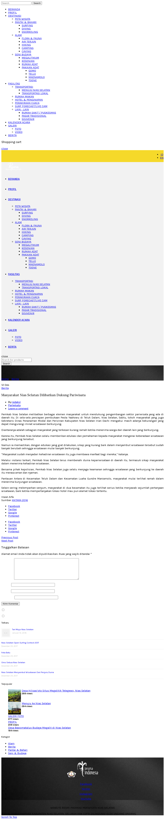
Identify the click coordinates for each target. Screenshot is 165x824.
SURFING (27, 25)
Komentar (7, 582)
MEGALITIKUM (30, 57)
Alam (11, 747)
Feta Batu (5, 656)
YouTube (86, 802)
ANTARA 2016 (20, 500)
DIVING (26, 28)
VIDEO (18, 132)
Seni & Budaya (17, 757)
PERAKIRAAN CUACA (27, 103)
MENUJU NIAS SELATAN (36, 90)
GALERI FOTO (16, 720)
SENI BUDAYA (23, 54)
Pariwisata (14, 405)
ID (162, 154)
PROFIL (12, 12)
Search (37, 3)
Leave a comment (18, 408)
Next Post (7, 540)
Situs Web (7, 601)
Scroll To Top (9, 821)
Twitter (12, 509)
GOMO (32, 70)
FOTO (18, 128)
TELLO (32, 73)
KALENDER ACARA (19, 122)
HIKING (26, 44)
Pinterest (13, 515)
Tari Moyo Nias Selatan (22, 633)
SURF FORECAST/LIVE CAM (31, 106)
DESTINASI (14, 15)
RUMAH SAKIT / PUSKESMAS (39, 112)
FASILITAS (14, 83)
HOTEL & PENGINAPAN (29, 99)
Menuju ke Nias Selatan (36, 707)
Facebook (14, 506)
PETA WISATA (22, 19)
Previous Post (9, 537)
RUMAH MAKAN (24, 96)
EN (162, 157)
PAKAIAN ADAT (30, 67)
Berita (15, 379)
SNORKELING (30, 31)
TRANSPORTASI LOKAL (35, 93)
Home (5, 379)
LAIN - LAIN (22, 109)
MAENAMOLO (37, 77)
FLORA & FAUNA (32, 38)
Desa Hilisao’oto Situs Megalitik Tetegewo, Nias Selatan (56, 694)
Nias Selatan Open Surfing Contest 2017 (20, 647)
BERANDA (14, 9)
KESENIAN (28, 61)
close (4, 148)
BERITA (12, 135)
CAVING (26, 51)
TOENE (33, 80)
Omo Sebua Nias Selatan (13, 666)
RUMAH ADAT (30, 64)
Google (12, 512)
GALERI (12, 125)
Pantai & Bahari (18, 754)
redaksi (16, 401)
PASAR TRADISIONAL (34, 115)
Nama (6, 588)
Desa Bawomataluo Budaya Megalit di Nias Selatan (39, 731)
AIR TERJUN (29, 41)
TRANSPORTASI (24, 86)
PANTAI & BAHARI (26, 22)
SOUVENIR (28, 119)
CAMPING (27, 48)
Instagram (86, 798)
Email (5, 595)
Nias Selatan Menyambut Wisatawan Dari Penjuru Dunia (27, 676)
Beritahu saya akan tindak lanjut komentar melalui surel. (40, 614)
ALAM (18, 35)
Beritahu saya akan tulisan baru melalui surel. (33, 620)
